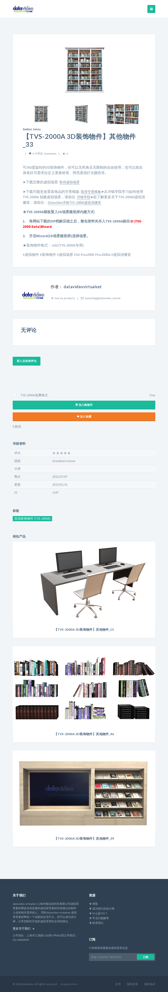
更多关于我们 (22, 928)
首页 (118, 983)
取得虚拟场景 (70, 182)
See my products (64, 297)
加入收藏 (84, 416)
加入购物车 (84, 404)
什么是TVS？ (98, 913)
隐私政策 (133, 983)
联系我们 (96, 922)
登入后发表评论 (26, 360)
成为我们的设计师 (102, 908)
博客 (93, 903)
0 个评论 (37, 153)
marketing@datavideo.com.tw (102, 297)
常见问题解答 (99, 917)
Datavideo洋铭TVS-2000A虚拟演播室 (79, 202)
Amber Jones (31, 129)
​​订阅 (145, 956)
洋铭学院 (84, 196)
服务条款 (149, 983)
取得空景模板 (91, 191)
